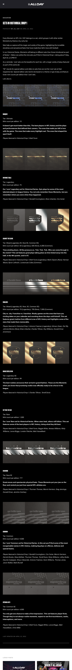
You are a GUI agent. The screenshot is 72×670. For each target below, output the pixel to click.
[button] (3, 4)
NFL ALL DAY (15, 29)
